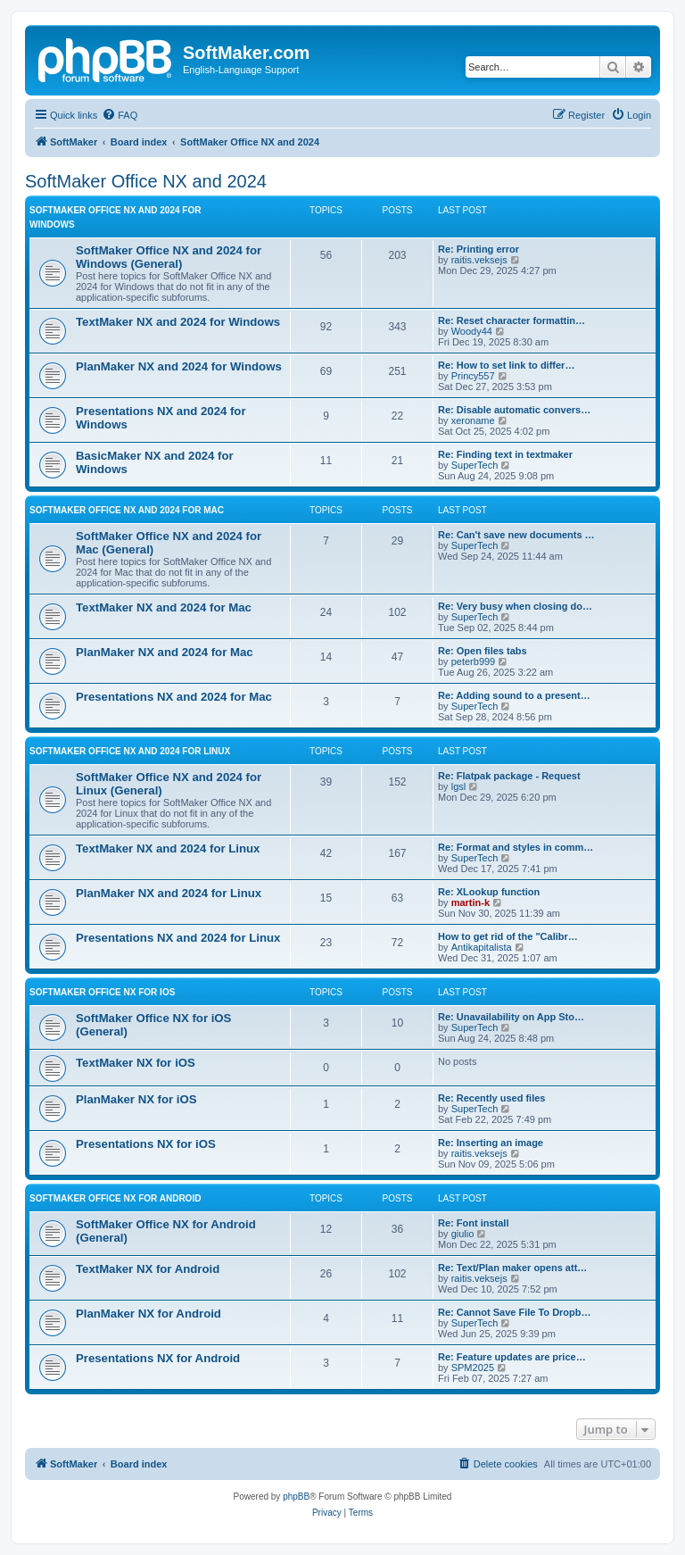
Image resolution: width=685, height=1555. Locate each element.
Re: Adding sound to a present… (514, 695)
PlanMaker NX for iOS (136, 1099)
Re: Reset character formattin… (511, 320)
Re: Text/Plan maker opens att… (512, 1267)
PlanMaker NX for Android (148, 1313)
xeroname (473, 420)
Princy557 (473, 375)
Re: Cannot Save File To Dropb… (514, 1312)
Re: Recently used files (491, 1098)
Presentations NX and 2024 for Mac (174, 696)
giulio (463, 1233)
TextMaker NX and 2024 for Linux (168, 848)
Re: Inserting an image (490, 1142)
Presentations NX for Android (158, 1358)
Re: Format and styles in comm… (515, 847)
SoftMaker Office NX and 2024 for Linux (129, 751)
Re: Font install (473, 1223)
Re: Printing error (478, 249)
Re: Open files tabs (482, 650)
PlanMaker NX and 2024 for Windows (179, 366)
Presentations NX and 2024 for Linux (178, 937)
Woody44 (471, 331)
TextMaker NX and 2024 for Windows (178, 321)
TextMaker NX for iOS (135, 1062)
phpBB (296, 1496)
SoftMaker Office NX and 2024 (146, 181)
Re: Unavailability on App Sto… (511, 1016)
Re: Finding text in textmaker (505, 454)
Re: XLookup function (489, 891)
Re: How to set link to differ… (506, 365)
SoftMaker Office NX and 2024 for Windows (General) (168, 257)
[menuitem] (119, 115)
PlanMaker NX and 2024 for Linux (168, 893)
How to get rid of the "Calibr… (508, 936)
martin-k (470, 902)
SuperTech (475, 465)
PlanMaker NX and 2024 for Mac (164, 652)
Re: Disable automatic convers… (514, 409)
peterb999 (473, 661)
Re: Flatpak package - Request (509, 775)
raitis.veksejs (479, 259)
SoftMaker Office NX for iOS (102, 992)
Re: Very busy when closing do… (515, 606)
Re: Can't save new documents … (516, 534)
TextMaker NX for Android (147, 1269)
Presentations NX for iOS (146, 1144)
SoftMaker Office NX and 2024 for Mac (126, 510)
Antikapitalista (481, 947)
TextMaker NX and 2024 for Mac (164, 607)
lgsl (458, 786)
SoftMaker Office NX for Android (115, 1198)
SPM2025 (472, 1367)
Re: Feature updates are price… (512, 1356)
